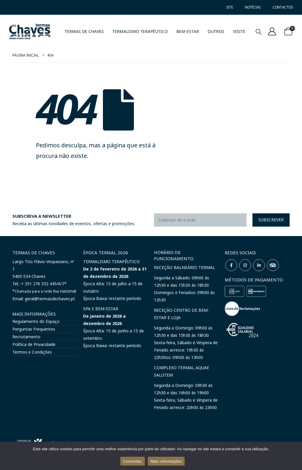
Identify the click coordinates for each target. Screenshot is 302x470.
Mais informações (166, 461)
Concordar (132, 461)
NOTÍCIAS (253, 7)
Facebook (231, 265)
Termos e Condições (32, 352)
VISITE (239, 31)
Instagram (245, 265)
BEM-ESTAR (187, 31)
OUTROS (216, 31)
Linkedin (259, 265)
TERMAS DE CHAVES (84, 31)
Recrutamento (26, 336)
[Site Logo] (29, 31)
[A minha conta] (272, 31)
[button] (258, 31)
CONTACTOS (283, 7)
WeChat (273, 265)
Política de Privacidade (33, 344)
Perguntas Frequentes (33, 329)
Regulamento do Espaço (36, 321)
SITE (229, 7)
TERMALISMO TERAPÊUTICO (140, 31)
